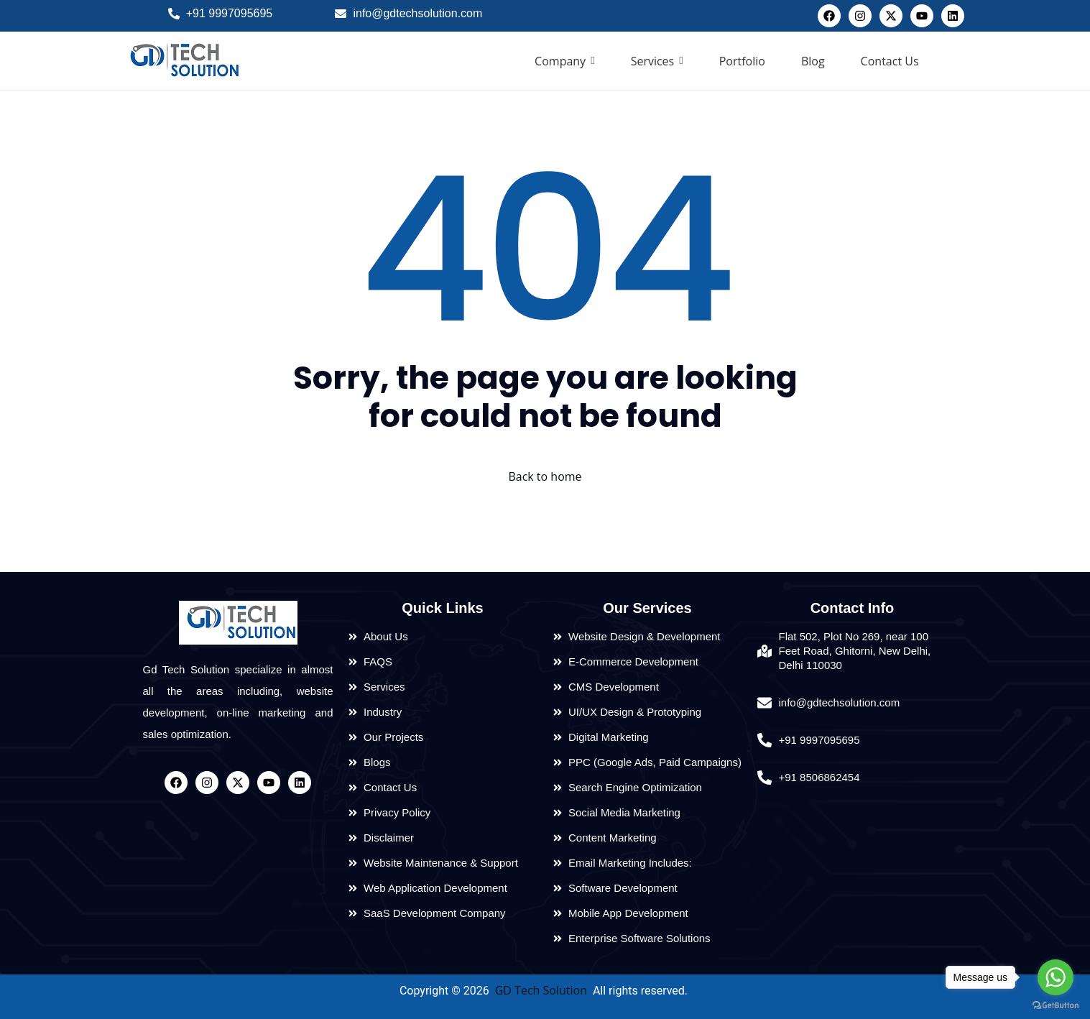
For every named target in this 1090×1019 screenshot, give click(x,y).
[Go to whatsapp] (1055, 977)
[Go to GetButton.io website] (1056, 1004)
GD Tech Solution (541, 990)
